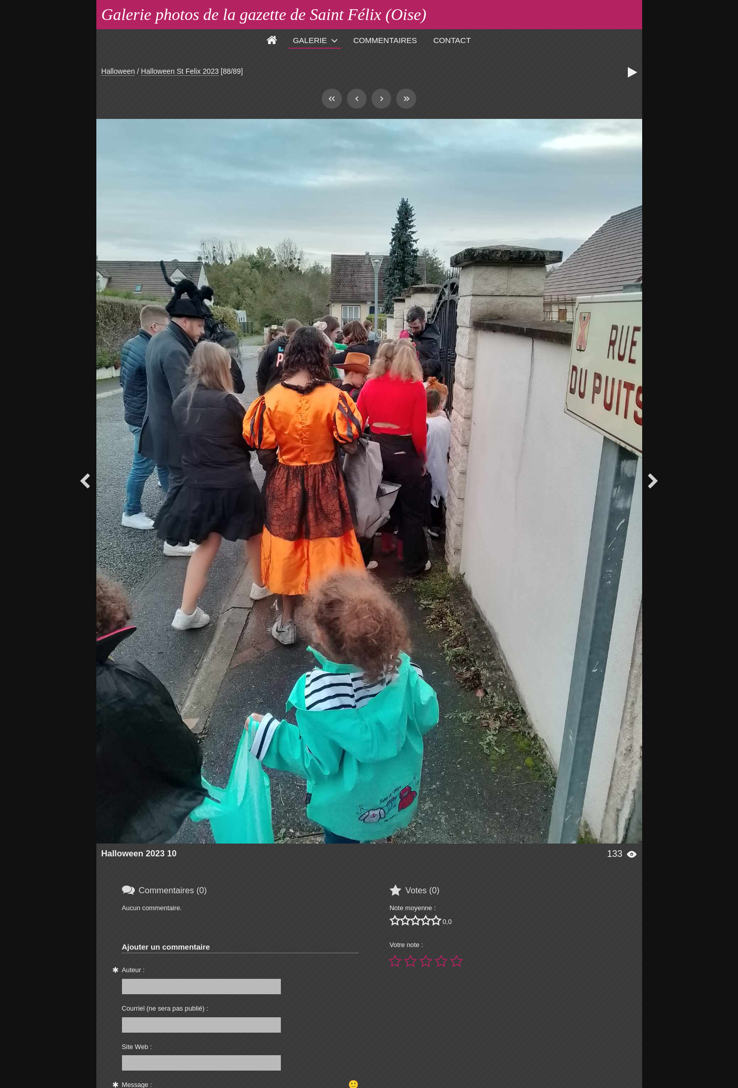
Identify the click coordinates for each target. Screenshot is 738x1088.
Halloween (118, 71)
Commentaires (385, 40)
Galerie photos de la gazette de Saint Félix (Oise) (264, 14)
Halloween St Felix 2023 (180, 71)
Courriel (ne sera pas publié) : (165, 1008)
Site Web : (137, 1047)
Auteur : (133, 970)
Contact (452, 40)
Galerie (310, 40)
